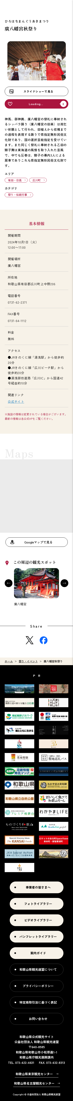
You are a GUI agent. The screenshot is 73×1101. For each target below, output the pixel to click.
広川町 (37, 180)
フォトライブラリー (38, 903)
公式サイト (16, 401)
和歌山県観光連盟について (38, 969)
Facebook (43, 640)
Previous (8, 583)
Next (64, 583)
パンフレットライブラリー (38, 936)
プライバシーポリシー (38, 985)
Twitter (29, 640)
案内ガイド (38, 953)
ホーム (9, 661)
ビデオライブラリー (38, 920)
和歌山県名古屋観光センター (34, 1083)
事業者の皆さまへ (38, 887)
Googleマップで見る (38, 542)
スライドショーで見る (39, 91)
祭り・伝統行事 (17, 195)
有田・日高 (15, 180)
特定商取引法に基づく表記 (38, 1002)
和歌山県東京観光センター (34, 1073)
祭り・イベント (28, 661)
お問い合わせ (38, 1018)
